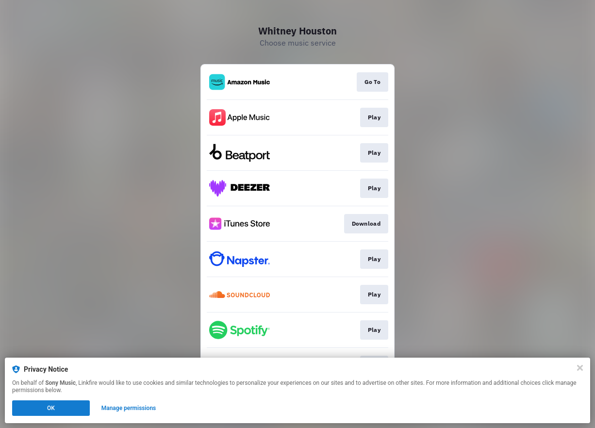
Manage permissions (128, 408)
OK (51, 408)
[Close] (580, 368)
